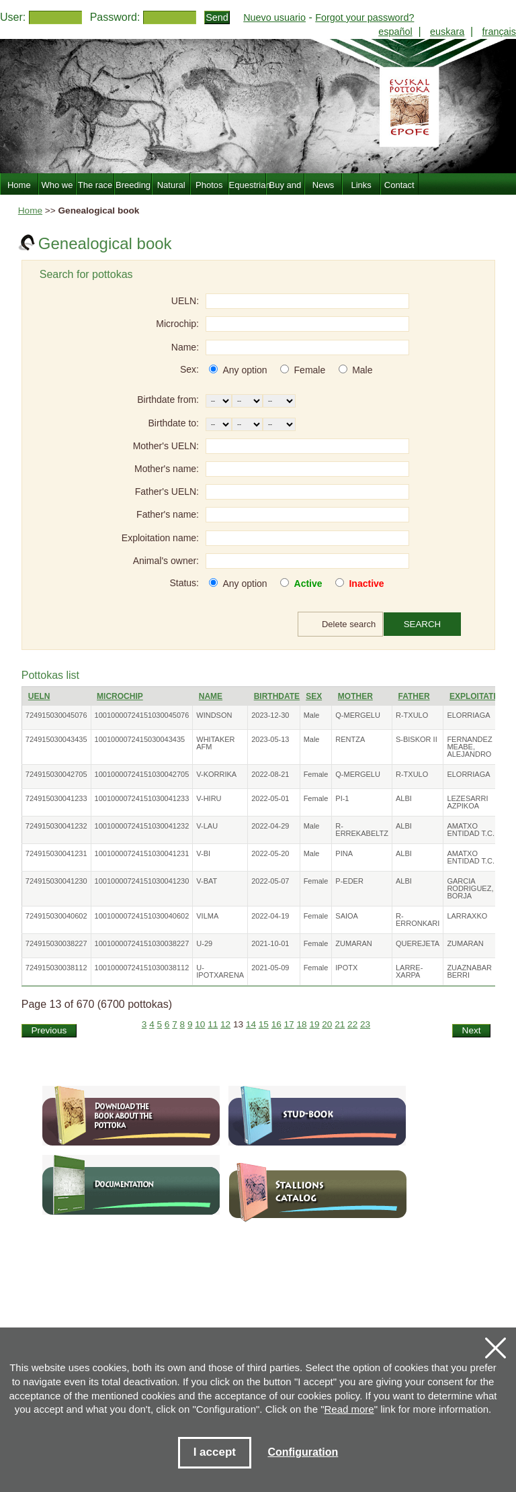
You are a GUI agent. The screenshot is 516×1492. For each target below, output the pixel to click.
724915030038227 (56, 943)
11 (213, 1024)
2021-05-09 (270, 968)
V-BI (203, 853)
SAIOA (346, 916)
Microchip (120, 696)
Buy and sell (285, 192)
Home (30, 210)
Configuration (302, 1452)
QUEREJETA (417, 943)
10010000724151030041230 (142, 881)
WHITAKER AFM (215, 743)
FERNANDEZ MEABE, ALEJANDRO (469, 746)
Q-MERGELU (357, 715)
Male (362, 370)
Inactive (366, 583)
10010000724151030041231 (142, 853)
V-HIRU (208, 798)
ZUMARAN (353, 943)
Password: (115, 17)
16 (276, 1024)
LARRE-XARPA (409, 971)
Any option (244, 370)
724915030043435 (56, 739)
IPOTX (346, 968)
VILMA (207, 916)
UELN (39, 696)
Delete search (349, 624)
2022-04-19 (270, 916)
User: (13, 17)
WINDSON (214, 715)
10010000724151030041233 (142, 798)
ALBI (404, 798)
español (395, 31)
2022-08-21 (270, 774)
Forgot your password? (364, 17)
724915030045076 (56, 715)
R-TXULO (412, 715)
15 (264, 1024)
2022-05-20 (270, 853)
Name (210, 696)
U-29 (204, 943)
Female (310, 370)
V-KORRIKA (216, 774)
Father (413, 696)
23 (365, 1024)
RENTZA (350, 739)
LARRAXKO (467, 916)
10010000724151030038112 (142, 968)
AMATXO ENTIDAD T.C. (470, 829)
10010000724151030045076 (142, 715)
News (323, 185)
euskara (447, 31)
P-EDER (349, 881)
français (499, 31)
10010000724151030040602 (142, 916)
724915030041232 (56, 826)
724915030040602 (56, 916)
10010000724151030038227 (142, 943)
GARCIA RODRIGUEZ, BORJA (470, 888)
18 (301, 1024)
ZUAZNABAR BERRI (469, 971)
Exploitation (478, 696)
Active (308, 583)
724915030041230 (56, 881)
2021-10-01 (270, 943)
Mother (355, 696)
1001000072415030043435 (140, 739)
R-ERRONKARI (417, 919)
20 (327, 1024)
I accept (215, 1452)
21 (340, 1024)
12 (225, 1024)
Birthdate (277, 696)
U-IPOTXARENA (220, 971)
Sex (314, 696)
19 (314, 1024)
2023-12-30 (270, 715)
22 (352, 1024)
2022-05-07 (270, 881)
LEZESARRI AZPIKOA (467, 802)
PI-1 (342, 798)
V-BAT (206, 881)
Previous (49, 1030)
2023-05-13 (270, 739)
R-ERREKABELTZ (361, 829)
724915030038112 (56, 968)
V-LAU (207, 826)
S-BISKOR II (416, 739)
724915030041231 (56, 853)
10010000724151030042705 (142, 774)
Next (471, 1030)
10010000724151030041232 (142, 826)
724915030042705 (56, 774)
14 (251, 1024)
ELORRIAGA (468, 715)
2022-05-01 (270, 798)
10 (200, 1024)
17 (289, 1024)
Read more (349, 1409)
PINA (344, 853)
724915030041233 (56, 798)
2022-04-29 (270, 826)
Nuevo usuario (274, 17)
